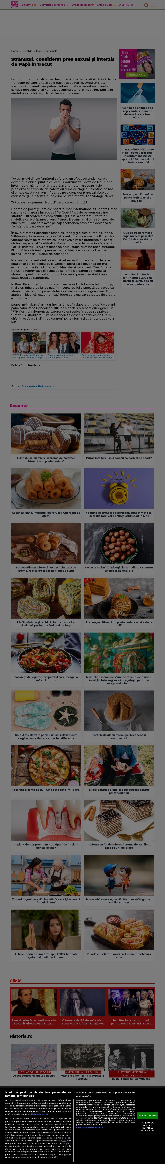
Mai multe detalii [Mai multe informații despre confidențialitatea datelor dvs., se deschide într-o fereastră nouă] (39, 1114)
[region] (82, 1126)
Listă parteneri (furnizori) (89, 1127)
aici (64, 1140)
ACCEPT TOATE (148, 1115)
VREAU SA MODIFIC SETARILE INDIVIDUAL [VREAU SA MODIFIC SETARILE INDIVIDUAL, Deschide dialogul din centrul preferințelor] (147, 1126)
